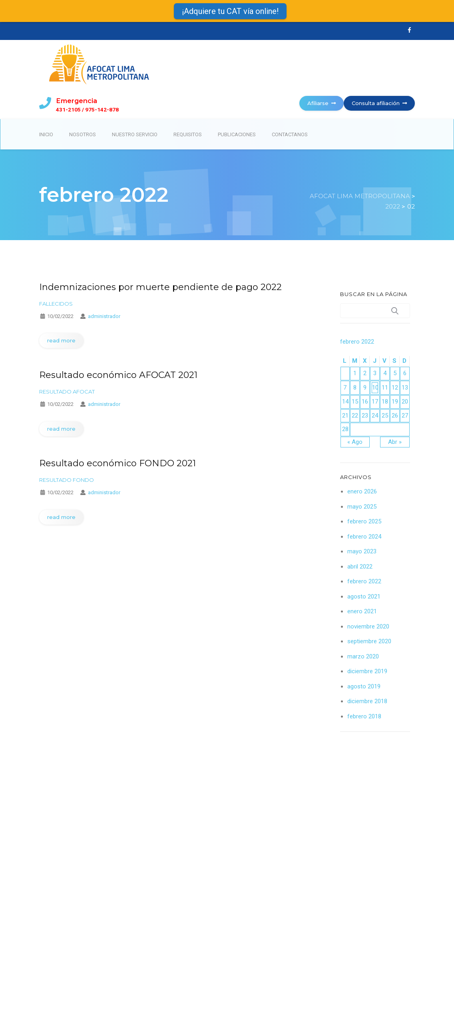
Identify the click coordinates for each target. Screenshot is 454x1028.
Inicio (46, 134)
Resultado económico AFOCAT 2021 (118, 375)
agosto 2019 (363, 686)
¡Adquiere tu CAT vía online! (230, 11)
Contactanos (290, 134)
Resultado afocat (67, 391)
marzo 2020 (363, 656)
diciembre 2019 (367, 671)
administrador (104, 316)
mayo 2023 (361, 551)
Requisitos (187, 134)
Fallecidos (56, 303)
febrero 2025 (364, 521)
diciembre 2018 (367, 701)
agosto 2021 (363, 596)
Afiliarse (321, 103)
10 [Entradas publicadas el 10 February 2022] (375, 387)
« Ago (354, 441)
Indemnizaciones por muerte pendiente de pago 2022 (160, 287)
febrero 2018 (364, 716)
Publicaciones (237, 134)
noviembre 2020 (368, 626)
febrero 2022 (364, 581)
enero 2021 (362, 611)
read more (61, 340)
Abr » (395, 441)
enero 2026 (362, 491)
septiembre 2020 (369, 641)
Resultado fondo (66, 480)
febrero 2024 (364, 536)
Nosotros (82, 134)
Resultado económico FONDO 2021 (117, 463)
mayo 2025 (361, 506)
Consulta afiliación (379, 103)
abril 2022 (359, 566)
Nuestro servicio (134, 134)
